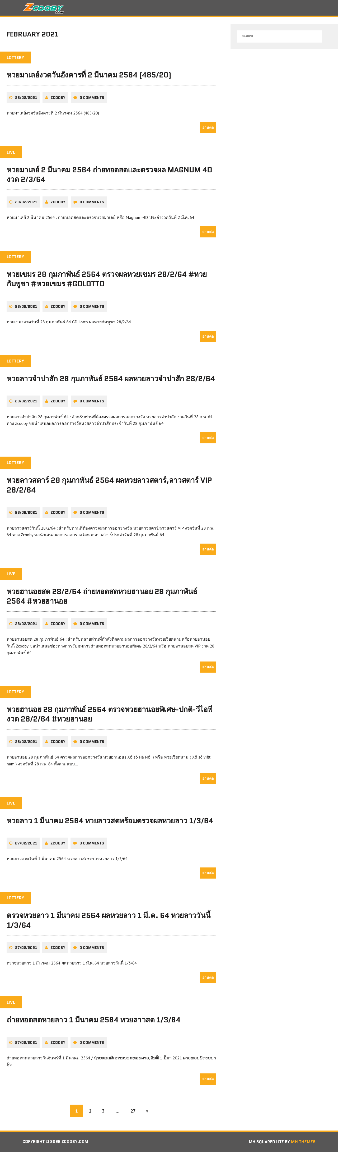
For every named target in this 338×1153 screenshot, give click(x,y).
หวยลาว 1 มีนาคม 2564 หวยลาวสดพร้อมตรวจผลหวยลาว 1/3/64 (110, 821)
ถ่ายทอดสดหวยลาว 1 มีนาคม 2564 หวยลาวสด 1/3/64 (93, 1021)
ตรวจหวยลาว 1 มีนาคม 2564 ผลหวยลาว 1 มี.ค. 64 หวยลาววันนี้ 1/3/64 (108, 921)
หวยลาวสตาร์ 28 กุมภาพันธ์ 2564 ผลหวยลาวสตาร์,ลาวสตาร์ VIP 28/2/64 (109, 486)
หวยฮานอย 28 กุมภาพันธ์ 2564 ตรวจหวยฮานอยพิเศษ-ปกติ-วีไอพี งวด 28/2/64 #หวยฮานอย (109, 715)
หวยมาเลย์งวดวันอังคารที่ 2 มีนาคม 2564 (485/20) (89, 76)
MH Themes (303, 1143)
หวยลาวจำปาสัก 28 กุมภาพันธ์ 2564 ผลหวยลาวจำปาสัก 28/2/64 (111, 380)
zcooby (58, 99)
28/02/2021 (26, 99)
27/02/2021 (26, 844)
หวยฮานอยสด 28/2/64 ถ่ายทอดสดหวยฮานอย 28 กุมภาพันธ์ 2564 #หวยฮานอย (102, 597)
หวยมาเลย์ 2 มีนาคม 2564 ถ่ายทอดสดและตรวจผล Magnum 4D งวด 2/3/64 (109, 176)
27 (133, 1112)
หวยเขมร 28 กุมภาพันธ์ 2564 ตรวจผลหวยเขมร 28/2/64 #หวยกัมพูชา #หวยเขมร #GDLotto (107, 280)
